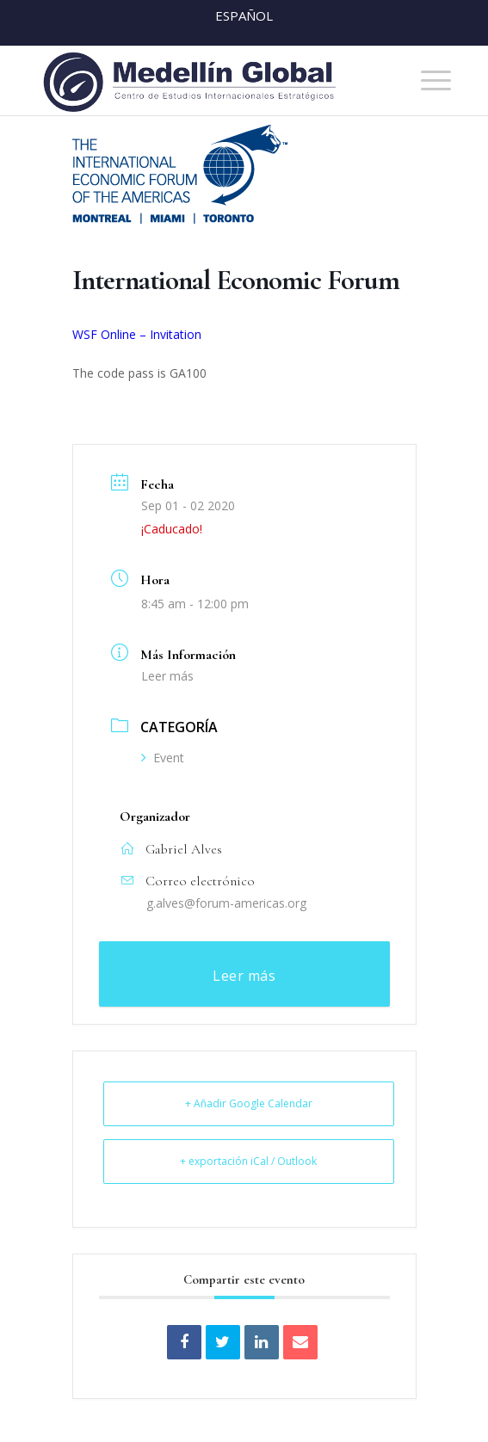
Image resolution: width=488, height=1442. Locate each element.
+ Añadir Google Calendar (248, 1103)
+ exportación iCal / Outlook (248, 1161)
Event (162, 757)
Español (244, 15)
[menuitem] (427, 80)
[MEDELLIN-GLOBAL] (203, 80)
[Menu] (427, 80)
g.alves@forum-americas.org (226, 903)
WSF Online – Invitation (136, 334)
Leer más (167, 676)
